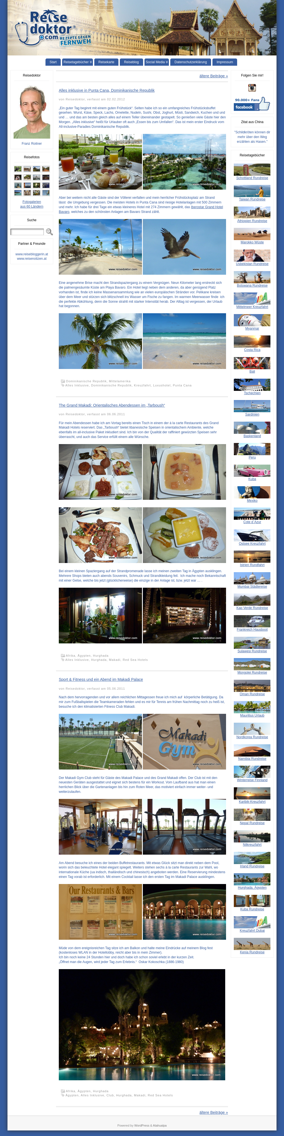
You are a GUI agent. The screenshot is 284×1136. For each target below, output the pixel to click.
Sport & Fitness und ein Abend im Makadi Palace (101, 679)
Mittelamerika (120, 381)
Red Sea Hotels (135, 659)
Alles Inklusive (77, 385)
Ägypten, (85, 655)
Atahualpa (160, 1125)
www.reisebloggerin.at (32, 254)
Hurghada (100, 655)
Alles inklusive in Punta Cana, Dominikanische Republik (107, 90)
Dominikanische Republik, (87, 381)
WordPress (141, 1125)
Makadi (114, 659)
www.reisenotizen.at (32, 259)
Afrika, (72, 655)
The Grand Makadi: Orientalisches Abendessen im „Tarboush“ (112, 405)
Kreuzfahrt (142, 385)
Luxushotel (162, 385)
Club (110, 1095)
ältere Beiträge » (213, 76)
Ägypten (71, 1095)
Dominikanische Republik (111, 385)
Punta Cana (182, 385)
